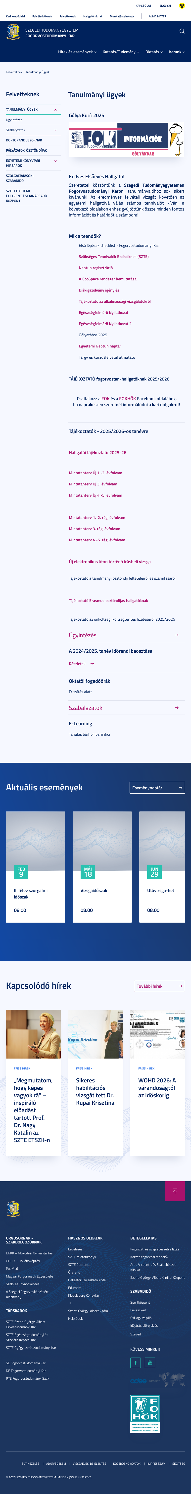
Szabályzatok (15, 130)
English (165, 5)
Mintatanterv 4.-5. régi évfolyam (97, 540)
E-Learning (80, 723)
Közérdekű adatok (127, 1463)
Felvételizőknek (42, 16)
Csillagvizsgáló (140, 1317)
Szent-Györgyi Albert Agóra (88, 1310)
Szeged (135, 1334)
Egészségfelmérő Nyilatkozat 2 (105, 323)
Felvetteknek (67, 16)
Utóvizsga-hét (160, 890)
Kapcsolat (143, 5)
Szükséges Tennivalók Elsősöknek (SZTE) (114, 256)
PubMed (12, 1268)
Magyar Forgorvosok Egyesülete (29, 1276)
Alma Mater (157, 16)
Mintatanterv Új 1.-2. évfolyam (95, 472)
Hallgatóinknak (92, 16)
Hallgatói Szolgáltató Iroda (87, 1280)
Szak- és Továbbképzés (23, 1283)
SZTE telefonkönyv (82, 1256)
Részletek (77, 663)
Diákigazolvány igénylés (99, 290)
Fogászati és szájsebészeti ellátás (154, 1249)
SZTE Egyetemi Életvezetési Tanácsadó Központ (26, 195)
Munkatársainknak (122, 16)
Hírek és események (75, 51)
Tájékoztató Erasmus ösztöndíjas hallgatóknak (108, 600)
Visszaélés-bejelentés (89, 1463)
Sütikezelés (30, 1463)
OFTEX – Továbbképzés (23, 1260)
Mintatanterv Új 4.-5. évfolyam (95, 495)
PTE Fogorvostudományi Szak (27, 1378)
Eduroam (74, 1287)
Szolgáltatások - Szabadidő (20, 178)
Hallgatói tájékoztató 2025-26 (97, 452)
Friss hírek (22, 1068)
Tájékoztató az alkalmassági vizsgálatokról (115, 301)
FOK (105, 398)
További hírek (149, 986)
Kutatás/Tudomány (119, 51)
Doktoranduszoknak (24, 140)
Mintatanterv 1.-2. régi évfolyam (97, 517)
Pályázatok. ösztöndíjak (26, 150)
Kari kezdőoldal (15, 16)
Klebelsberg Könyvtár (83, 1295)
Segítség (178, 1463)
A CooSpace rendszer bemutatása (108, 279)
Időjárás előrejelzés (144, 1325)
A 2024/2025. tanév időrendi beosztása (110, 650)
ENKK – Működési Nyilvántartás (29, 1253)
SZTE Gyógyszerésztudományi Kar (31, 1347)
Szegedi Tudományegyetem (51, 30)
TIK (70, 1303)
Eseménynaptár (147, 787)
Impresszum (156, 1463)
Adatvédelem (56, 1463)
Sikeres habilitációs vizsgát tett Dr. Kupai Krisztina (95, 1091)
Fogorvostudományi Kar (50, 36)
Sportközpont (140, 1302)
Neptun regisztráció (96, 267)
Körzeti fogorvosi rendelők (149, 1256)
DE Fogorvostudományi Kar (26, 1370)
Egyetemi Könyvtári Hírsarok (23, 163)
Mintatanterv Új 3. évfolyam (93, 484)
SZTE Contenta (79, 1264)
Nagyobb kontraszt (182, 6)
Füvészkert (138, 1310)
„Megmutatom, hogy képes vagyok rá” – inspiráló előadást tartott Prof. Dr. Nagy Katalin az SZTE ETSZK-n (33, 1110)
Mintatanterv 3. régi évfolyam (94, 528)
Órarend (74, 1272)
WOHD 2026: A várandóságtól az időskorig (157, 1087)
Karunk (175, 51)
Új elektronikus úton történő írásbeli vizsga (110, 561)
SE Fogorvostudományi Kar (26, 1363)
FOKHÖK (127, 398)
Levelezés (75, 1249)
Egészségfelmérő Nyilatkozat (103, 312)
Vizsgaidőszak (94, 890)
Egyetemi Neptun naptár (100, 346)
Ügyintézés (14, 119)
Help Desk (75, 1318)
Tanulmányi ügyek (37, 72)
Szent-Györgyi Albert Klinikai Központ (157, 1277)
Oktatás (152, 51)
